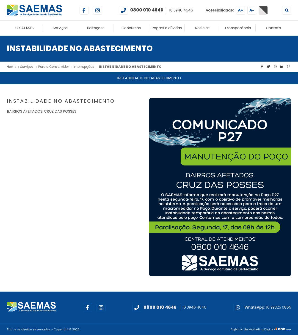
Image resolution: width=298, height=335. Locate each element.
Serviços (60, 28)
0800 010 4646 (146, 10)
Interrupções (84, 66)
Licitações (96, 28)
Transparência (237, 28)
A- (251, 10)
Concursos (131, 28)
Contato (273, 28)
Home (12, 66)
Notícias (202, 28)
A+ (240, 10)
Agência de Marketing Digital (252, 329)
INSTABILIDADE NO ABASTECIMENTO (130, 66)
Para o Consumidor (54, 66)
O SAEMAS (24, 28)
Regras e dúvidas (167, 28)
